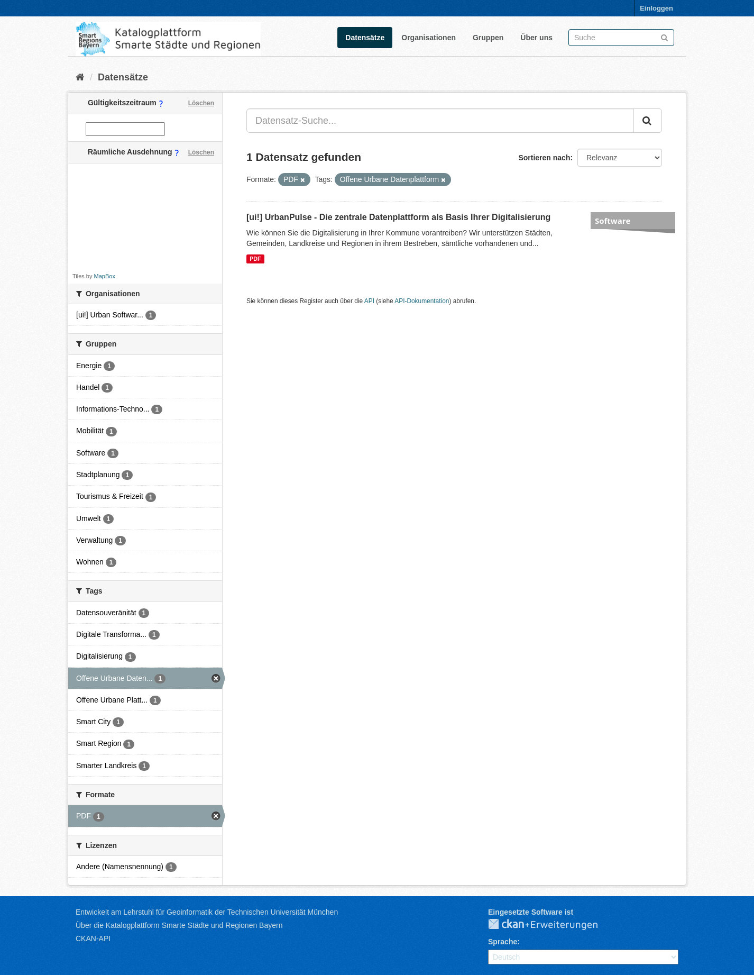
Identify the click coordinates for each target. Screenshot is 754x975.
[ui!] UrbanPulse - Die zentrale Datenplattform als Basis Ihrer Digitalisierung (398, 217)
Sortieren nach (544, 157)
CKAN (551, 924)
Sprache (502, 941)
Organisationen (428, 37)
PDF (255, 259)
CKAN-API (93, 938)
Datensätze (364, 37)
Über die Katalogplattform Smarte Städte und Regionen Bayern (179, 925)
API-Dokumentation (421, 301)
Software (612, 220)
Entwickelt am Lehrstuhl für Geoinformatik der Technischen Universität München (207, 912)
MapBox (104, 276)
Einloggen (656, 8)
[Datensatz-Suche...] (440, 120)
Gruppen (488, 37)
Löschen (201, 103)
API (369, 301)
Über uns (536, 37)
